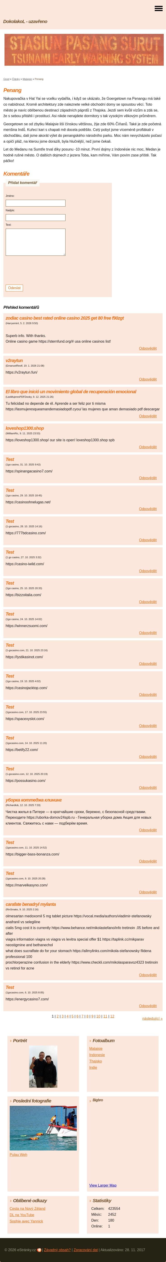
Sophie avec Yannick (26, 1221)
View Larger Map (103, 1185)
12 (112, 1016)
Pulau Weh (18, 1155)
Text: (8, 224)
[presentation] (36, 270)
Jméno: (10, 196)
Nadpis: (10, 210)
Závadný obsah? (57, 1250)
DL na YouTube (22, 1215)
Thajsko (95, 1061)
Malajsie (27, 79)
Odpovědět (148, 348)
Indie (93, 1067)
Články (16, 79)
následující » (152, 1018)
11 (105, 1016)
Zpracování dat (86, 1250)
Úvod (6, 79)
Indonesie (97, 1055)
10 (98, 1016)
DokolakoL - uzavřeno (25, 21)
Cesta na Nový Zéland (27, 1209)
